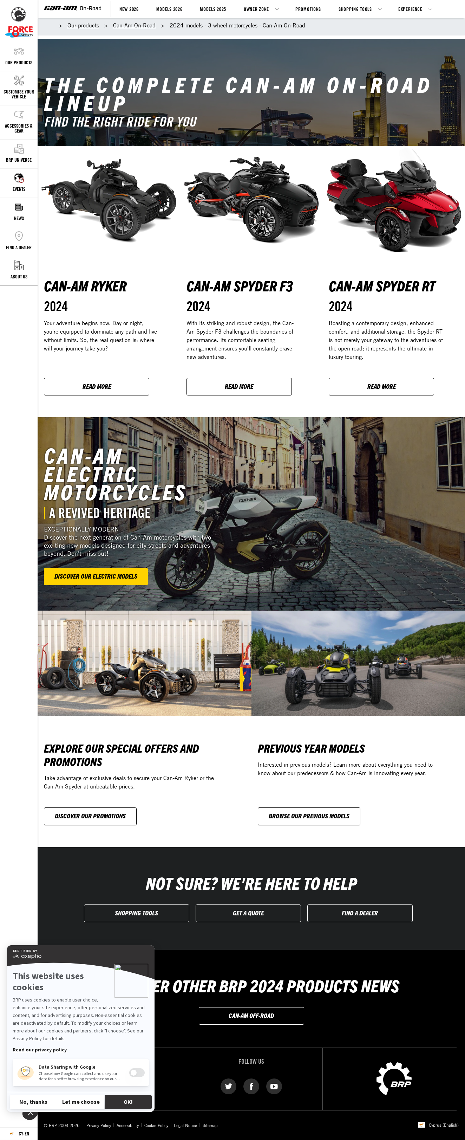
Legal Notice (185, 1125)
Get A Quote (248, 913)
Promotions (308, 9)
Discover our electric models (95, 576)
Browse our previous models (309, 816)
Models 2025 (213, 9)
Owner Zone (256, 9)
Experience (410, 9)
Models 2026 (169, 9)
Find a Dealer (360, 913)
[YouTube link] (274, 1086)
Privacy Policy (98, 1125)
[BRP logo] (394, 1078)
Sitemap (210, 1125)
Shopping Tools (355, 9)
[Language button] (19, 1134)
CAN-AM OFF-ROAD (251, 1015)
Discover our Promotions (90, 816)
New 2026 (129, 9)
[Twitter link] (228, 1086)
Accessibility (128, 1125)
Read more (97, 386)
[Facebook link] (251, 1086)
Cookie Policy (156, 1125)
